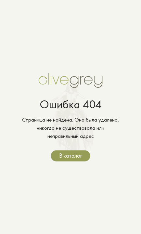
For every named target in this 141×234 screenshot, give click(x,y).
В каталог (70, 155)
